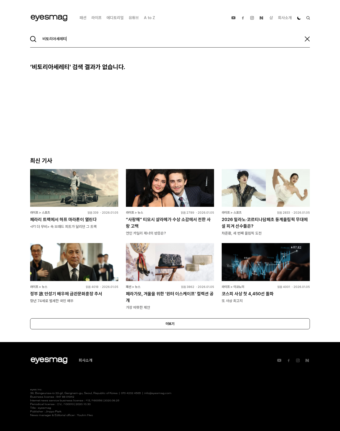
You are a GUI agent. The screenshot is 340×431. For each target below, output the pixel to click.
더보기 (170, 324)
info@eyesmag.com (157, 393)
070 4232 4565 (131, 393)
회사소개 (285, 17)
